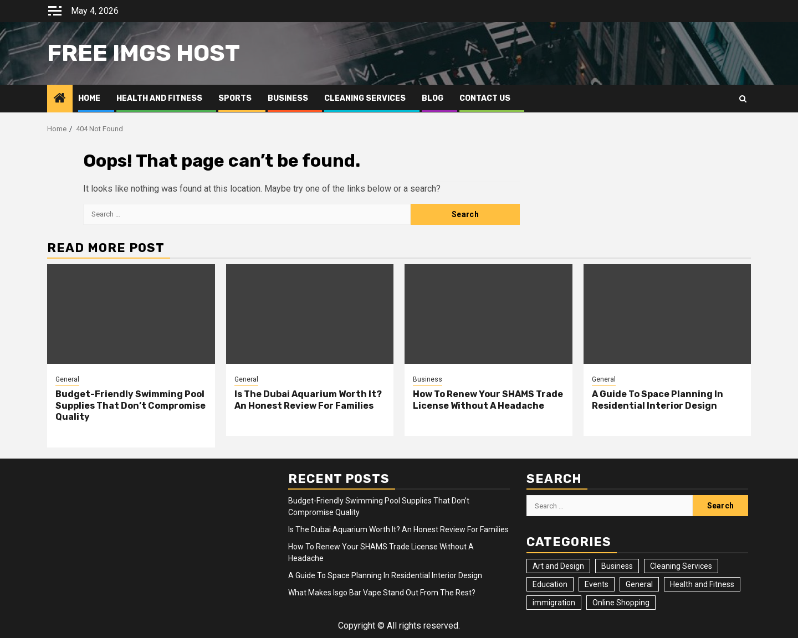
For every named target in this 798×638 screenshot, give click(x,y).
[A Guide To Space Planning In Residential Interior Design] (667, 314)
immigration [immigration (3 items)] (554, 602)
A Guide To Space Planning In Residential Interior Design (657, 400)
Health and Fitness (159, 98)
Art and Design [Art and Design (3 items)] (558, 566)
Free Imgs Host (143, 53)
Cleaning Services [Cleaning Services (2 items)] (681, 566)
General (67, 379)
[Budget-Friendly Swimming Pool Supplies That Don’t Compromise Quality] (131, 314)
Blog (432, 98)
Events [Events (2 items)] (596, 584)
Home (89, 98)
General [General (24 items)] (639, 584)
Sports (235, 98)
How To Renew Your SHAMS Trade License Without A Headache (488, 400)
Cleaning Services (365, 98)
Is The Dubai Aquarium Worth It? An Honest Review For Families (308, 400)
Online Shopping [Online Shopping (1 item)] (620, 602)
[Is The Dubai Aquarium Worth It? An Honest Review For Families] (310, 314)
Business (288, 98)
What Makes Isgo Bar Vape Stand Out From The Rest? (381, 592)
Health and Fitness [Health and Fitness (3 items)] (702, 584)
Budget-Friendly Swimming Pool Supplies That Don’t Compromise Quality (130, 406)
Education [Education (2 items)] (550, 584)
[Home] (60, 99)
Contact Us (484, 98)
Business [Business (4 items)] (617, 566)
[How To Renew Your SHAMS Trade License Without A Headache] (488, 314)
